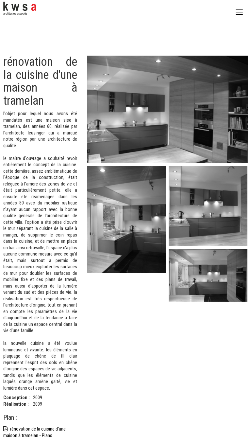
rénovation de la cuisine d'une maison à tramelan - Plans (34, 432)
